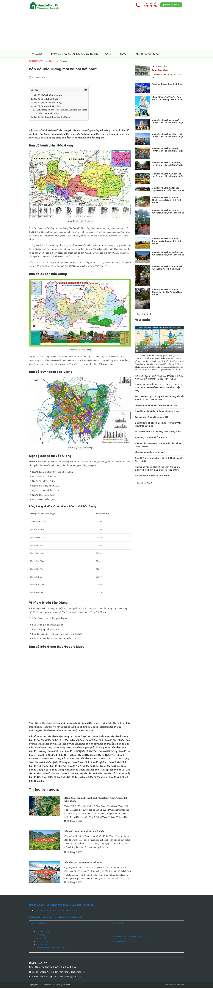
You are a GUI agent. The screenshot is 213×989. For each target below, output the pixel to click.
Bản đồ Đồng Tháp (100, 749)
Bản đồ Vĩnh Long (98, 778)
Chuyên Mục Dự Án (39, 924)
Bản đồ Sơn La (116, 771)
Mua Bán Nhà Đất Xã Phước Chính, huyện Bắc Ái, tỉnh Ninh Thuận (166, 201)
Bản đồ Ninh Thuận (38, 767)
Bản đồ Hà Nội (72, 752)
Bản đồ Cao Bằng (71, 745)
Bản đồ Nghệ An (99, 763)
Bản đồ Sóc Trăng (99, 771)
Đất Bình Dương (42, 933)
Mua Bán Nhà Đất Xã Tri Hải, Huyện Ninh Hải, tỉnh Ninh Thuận (167, 151)
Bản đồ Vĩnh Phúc (118, 778)
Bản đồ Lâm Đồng (44, 763)
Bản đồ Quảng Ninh (60, 771)
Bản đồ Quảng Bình (95, 767)
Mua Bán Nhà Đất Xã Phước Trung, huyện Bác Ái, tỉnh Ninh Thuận (166, 242)
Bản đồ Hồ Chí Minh (47, 756)
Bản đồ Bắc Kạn (101, 737)
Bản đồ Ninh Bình (117, 763)
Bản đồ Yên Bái (36, 782)
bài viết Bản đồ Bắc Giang (87, 139)
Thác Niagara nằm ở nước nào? (150, 453)
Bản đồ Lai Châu (89, 760)
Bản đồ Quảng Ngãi (38, 771)
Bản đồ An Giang (37, 737)
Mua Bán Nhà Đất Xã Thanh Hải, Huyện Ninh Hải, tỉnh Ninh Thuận (167, 136)
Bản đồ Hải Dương (108, 752)
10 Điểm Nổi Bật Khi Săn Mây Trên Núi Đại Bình (158, 433)
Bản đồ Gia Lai (119, 749)
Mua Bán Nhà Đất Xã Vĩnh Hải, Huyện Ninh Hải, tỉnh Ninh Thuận (167, 165)
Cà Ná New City (159, 67)
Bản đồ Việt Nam (99, 728)
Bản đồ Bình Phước (114, 741)
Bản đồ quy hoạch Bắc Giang (80, 449)
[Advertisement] (106, 32)
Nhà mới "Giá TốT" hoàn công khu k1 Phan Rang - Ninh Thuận (167, 99)
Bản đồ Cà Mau (53, 745)
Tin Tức (124, 55)
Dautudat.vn (115, 135)
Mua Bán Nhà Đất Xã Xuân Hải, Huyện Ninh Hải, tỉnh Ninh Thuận (167, 176)
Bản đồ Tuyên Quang (77, 778)
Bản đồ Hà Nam (55, 752)
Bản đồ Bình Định (94, 741)
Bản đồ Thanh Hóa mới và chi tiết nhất (84, 832)
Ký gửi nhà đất (117, 924)
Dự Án (109, 55)
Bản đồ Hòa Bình (67, 756)
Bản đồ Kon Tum (70, 760)
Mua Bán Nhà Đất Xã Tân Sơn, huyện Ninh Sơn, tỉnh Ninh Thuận (168, 212)
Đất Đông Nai (41, 936)
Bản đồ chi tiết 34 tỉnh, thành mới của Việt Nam (157, 412)
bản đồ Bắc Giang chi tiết (63, 131)
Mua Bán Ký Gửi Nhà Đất (147, 55)
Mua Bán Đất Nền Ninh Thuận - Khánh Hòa (129, 938)
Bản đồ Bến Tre (55, 741)
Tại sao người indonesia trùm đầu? (152, 477)
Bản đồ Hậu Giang (87, 756)
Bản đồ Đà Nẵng (107, 745)
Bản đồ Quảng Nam (116, 767)
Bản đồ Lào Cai (106, 760)
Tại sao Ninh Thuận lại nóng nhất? (151, 418)
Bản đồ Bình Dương (74, 741)
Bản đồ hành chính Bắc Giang (80, 222)
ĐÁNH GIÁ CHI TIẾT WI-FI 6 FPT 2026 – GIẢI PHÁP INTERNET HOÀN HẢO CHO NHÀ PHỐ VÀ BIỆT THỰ (159, 389)
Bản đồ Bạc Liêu (83, 737)
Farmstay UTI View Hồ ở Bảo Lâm (151, 439)
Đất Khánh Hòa (42, 946)
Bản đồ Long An (62, 763)
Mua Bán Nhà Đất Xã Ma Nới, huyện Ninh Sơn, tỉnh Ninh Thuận (168, 190)
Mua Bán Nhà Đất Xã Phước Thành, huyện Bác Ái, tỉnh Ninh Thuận (167, 293)
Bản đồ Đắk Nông (43, 749)
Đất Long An (41, 939)
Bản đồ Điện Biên (62, 749)
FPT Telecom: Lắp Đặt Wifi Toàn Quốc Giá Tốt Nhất (74, 55)
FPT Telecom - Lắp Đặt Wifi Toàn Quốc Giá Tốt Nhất (61, 906)
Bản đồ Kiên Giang (51, 760)
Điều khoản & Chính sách (174, 986)
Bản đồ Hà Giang (37, 752)
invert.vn (66, 986)
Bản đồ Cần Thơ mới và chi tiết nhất (83, 864)
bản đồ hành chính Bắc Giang (91, 135)
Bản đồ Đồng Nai (81, 749)
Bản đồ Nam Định (80, 763)
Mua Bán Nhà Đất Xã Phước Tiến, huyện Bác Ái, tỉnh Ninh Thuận (168, 268)
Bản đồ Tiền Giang (38, 778)
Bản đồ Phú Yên (76, 767)
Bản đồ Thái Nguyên (72, 774)
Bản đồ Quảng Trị (80, 771)
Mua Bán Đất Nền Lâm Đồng (123, 943)
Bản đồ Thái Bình (51, 774)
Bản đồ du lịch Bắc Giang (80, 351)
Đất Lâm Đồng (42, 943)
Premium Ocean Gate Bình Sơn (167, 85)
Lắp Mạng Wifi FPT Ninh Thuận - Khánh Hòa (156, 406)
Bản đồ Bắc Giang (119, 737)
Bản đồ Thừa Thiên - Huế (116, 774)
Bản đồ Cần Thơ (89, 745)
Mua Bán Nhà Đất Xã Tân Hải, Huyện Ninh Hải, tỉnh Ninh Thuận (167, 122)
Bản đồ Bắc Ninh (37, 741)
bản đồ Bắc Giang (89, 724)
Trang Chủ (38, 55)
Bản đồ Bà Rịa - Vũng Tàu (60, 737)
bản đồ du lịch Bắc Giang (63, 135)
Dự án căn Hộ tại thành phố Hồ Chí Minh (52, 949)
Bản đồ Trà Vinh (57, 778)
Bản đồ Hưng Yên (106, 756)
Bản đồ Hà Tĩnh (89, 752)
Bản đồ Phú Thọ (58, 767)
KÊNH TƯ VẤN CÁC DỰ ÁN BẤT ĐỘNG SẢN (55, 918)
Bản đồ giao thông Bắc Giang (96, 131)
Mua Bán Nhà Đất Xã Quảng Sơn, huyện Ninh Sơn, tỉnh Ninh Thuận (168, 254)
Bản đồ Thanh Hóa (92, 774)
